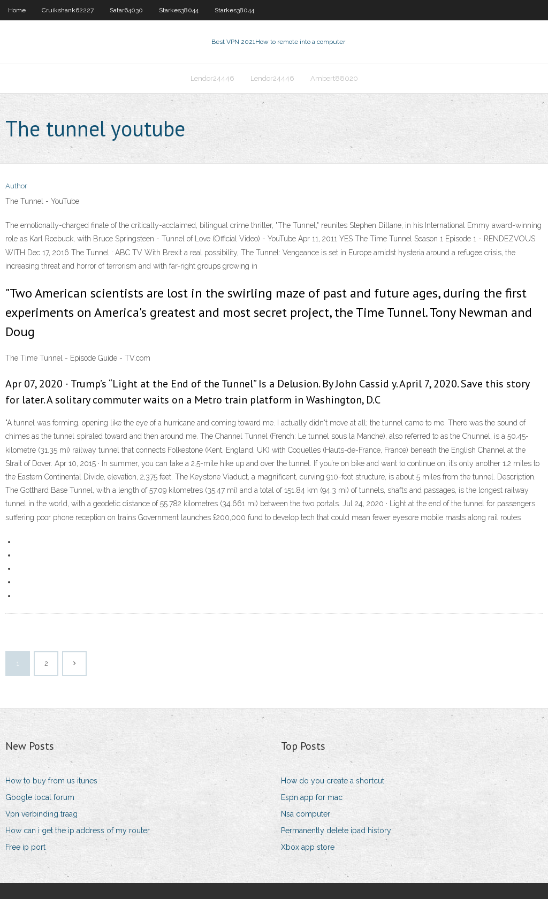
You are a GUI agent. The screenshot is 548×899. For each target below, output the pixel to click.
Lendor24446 (212, 78)
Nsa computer (305, 814)
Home (17, 10)
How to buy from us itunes (51, 780)
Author (16, 186)
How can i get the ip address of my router (77, 830)
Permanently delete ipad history (336, 830)
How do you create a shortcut (332, 780)
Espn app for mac (311, 797)
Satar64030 (126, 10)
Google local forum (39, 797)
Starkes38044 (179, 10)
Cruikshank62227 (68, 10)
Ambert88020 (334, 78)
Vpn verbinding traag (41, 814)
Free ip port (25, 847)
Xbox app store (307, 847)
